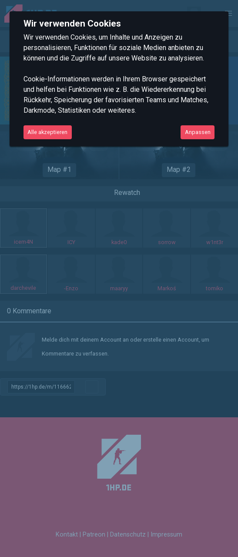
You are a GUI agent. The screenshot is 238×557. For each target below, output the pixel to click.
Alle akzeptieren (47, 132)
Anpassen (198, 132)
